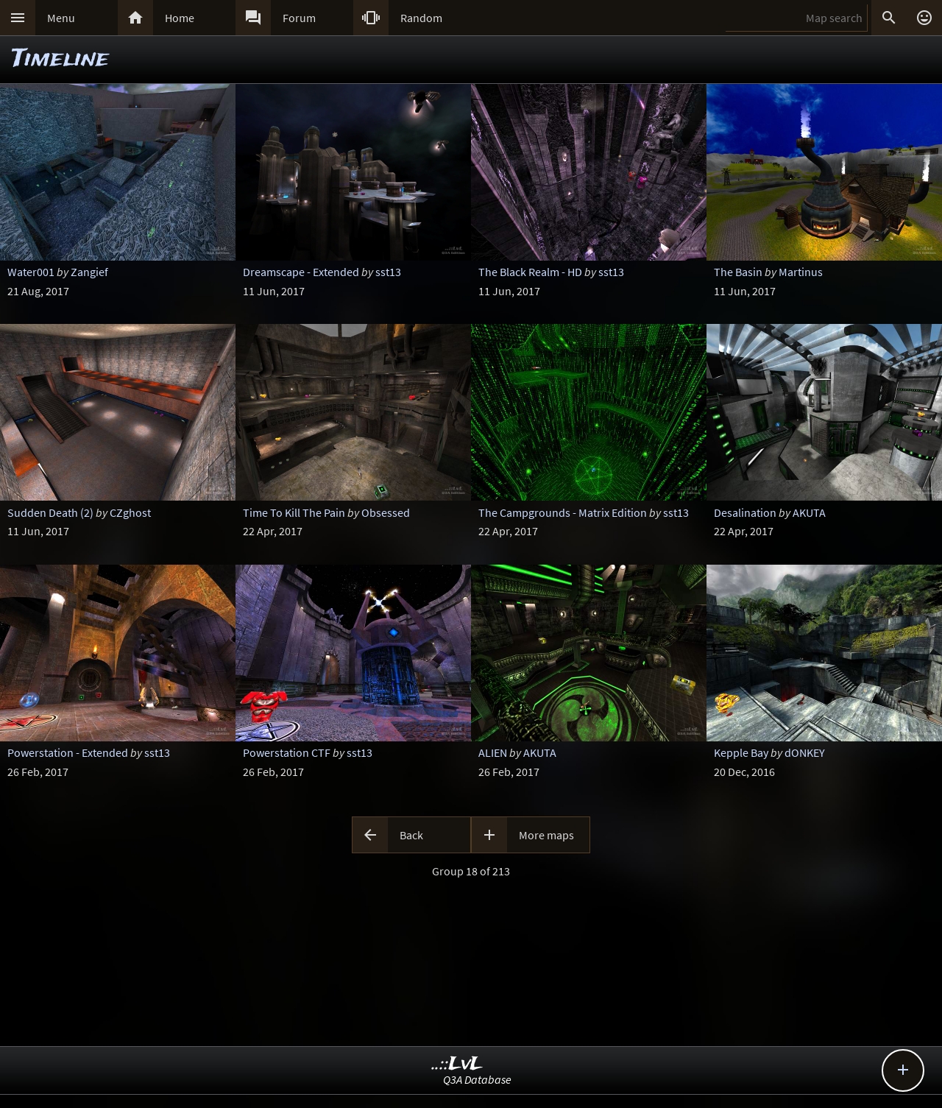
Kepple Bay (741, 752)
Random (421, 17)
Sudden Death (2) (50, 512)
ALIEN (492, 752)
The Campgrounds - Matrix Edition (562, 512)
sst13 (388, 271)
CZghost (130, 512)
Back (411, 835)
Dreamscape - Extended (301, 271)
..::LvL (457, 1064)
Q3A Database (477, 1079)
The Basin (738, 271)
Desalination (745, 512)
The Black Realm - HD (530, 271)
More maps (546, 835)
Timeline (60, 59)
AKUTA (809, 512)
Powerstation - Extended (67, 752)
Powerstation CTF (286, 752)
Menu (61, 17)
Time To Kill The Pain (294, 512)
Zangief (89, 271)
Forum (299, 17)
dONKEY (805, 752)
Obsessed (385, 512)
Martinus (801, 271)
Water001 (30, 271)
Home (179, 17)
